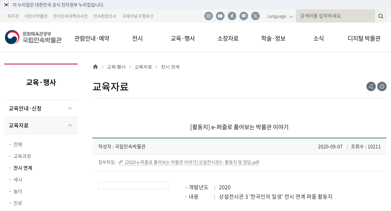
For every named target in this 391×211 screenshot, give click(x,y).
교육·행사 (183, 38)
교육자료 (19, 125)
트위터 (255, 16)
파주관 (13, 16)
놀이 (17, 191)
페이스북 (231, 16)
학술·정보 (273, 38)
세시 (17, 179)
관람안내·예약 (91, 38)
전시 (137, 38)
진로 (17, 202)
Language (276, 16)
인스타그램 (208, 16)
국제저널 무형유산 (138, 16)
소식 (318, 38)
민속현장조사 (104, 16)
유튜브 (220, 16)
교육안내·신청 (25, 108)
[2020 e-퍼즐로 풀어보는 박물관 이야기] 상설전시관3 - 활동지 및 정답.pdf (191, 162)
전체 (17, 144)
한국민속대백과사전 (70, 16)
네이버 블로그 (243, 16)
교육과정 (22, 155)
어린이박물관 (36, 16)
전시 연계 (22, 167)
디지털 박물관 (364, 38)
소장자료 (228, 38)
